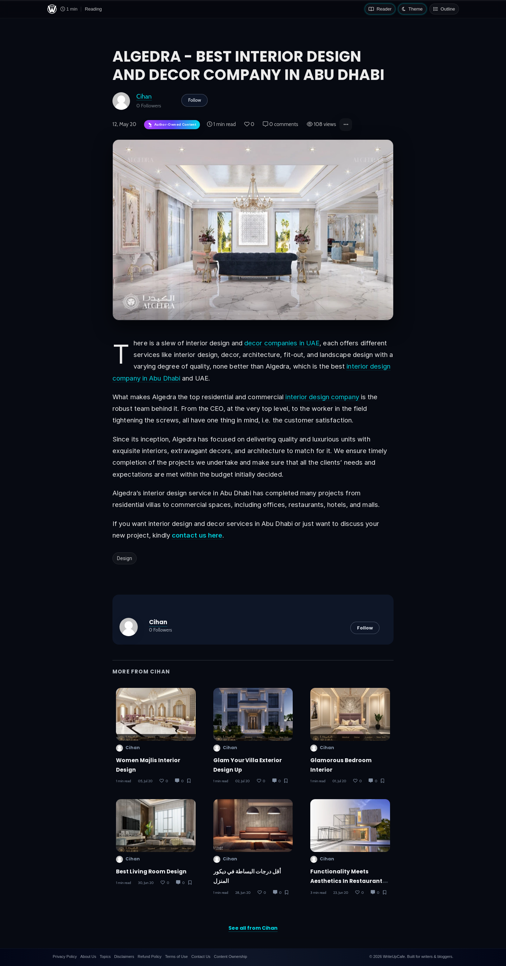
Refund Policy (150, 956)
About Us (88, 956)
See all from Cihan (253, 928)
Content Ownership (230, 956)
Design (124, 558)
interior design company (322, 397)
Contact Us (200, 956)
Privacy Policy (65, 956)
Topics (105, 956)
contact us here (197, 535)
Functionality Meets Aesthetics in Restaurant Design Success (346, 881)
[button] (345, 124)
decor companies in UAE (281, 343)
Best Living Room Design (151, 871)
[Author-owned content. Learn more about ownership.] (172, 125)
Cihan (144, 96)
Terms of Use (176, 956)
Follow (194, 100)
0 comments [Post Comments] (280, 124)
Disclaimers (124, 956)
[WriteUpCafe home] (52, 9)
